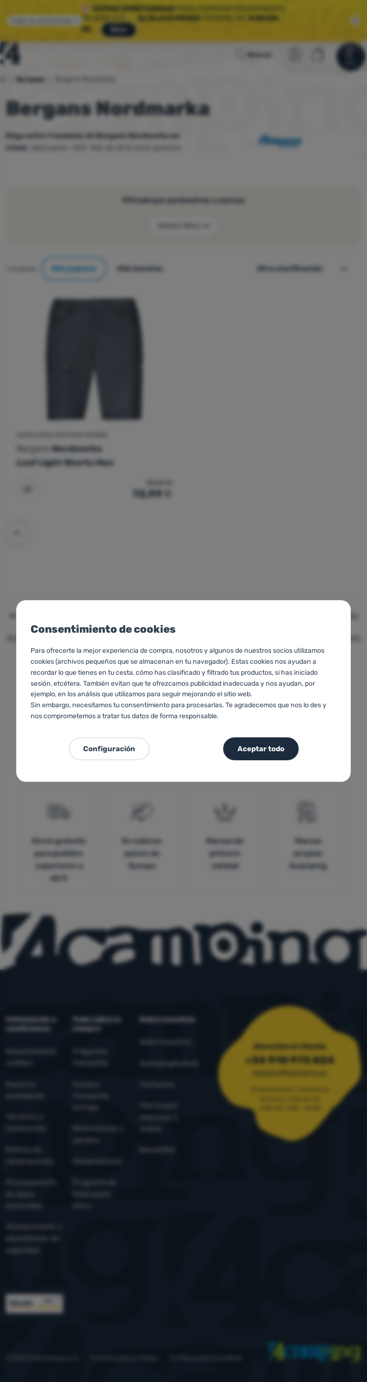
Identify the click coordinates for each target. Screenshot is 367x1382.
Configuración (109, 749)
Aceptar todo (260, 749)
